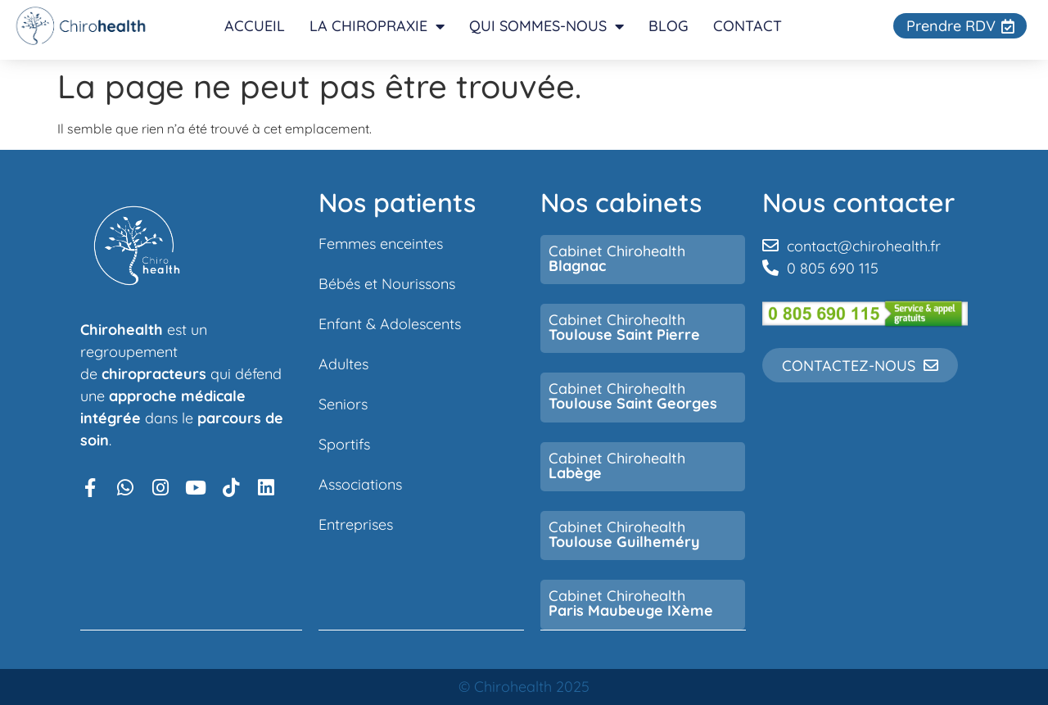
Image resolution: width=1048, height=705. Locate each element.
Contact (748, 25)
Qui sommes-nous (547, 26)
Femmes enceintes (380, 243)
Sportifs (344, 444)
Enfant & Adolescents (389, 323)
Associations (360, 484)
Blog (669, 25)
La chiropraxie (377, 26)
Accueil (255, 25)
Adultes (343, 363)
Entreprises (355, 524)
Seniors (343, 403)
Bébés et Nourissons (386, 283)
